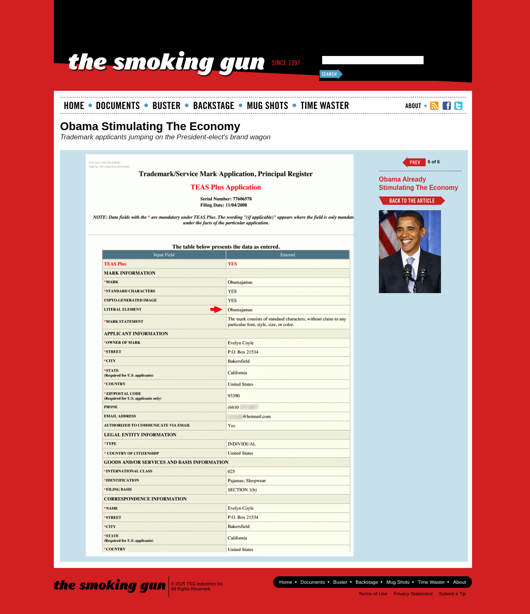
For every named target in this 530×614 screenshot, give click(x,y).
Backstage (213, 105)
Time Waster (325, 105)
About (413, 105)
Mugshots (267, 105)
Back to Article (412, 201)
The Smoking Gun (110, 578)
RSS (434, 106)
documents (118, 105)
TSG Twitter (458, 106)
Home (74, 105)
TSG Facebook (447, 106)
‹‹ (414, 162)
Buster (166, 105)
